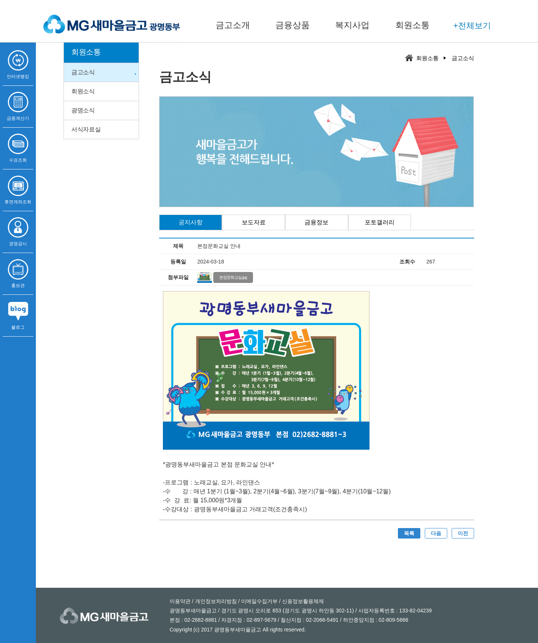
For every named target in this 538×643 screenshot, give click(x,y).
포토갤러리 (380, 222)
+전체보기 (472, 25)
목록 (409, 533)
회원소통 (412, 25)
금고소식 (83, 72)
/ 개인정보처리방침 (214, 601)
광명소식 (83, 110)
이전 (463, 533)
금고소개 (233, 25)
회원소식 (83, 91)
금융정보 (316, 222)
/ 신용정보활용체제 (301, 601)
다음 (436, 533)
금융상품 (292, 25)
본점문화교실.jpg (233, 277)
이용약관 (180, 601)
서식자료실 (86, 129)
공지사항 (190, 222)
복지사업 (352, 25)
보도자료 (254, 222)
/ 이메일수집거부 (257, 601)
